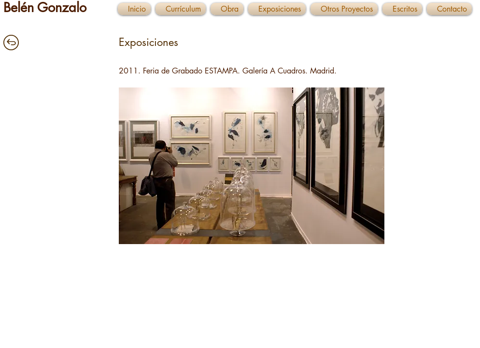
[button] (251, 165)
